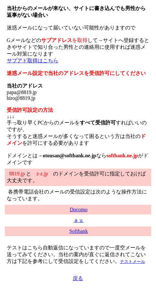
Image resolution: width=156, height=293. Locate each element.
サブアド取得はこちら (32, 60)
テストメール (132, 261)
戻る (78, 278)
